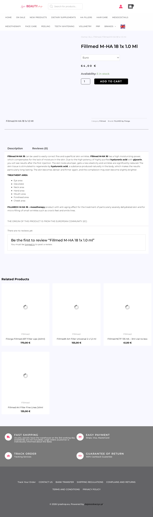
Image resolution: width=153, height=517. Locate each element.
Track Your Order (27, 482)
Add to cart (111, 81)
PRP (98, 26)
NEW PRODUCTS (38, 17)
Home (8, 17)
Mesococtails (120, 17)
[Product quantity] (85, 81)
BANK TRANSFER (65, 482)
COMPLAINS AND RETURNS (121, 482)
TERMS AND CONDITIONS (66, 489)
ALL (90, 37)
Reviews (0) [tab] (40, 148)
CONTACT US (46, 482)
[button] (114, 26)
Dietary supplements (63, 17)
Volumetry (85, 26)
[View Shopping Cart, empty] (130, 6)
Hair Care (102, 17)
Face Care (31, 26)
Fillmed (97, 37)
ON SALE (20, 17)
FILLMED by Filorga (122, 121)
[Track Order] (8, 455)
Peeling (45, 26)
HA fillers (86, 17)
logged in (30, 244)
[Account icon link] (121, 6)
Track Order (25, 453)
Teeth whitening (64, 26)
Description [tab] (15, 148)
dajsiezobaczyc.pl (94, 504)
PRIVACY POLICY (92, 489)
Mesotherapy (13, 26)
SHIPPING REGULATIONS (90, 482)
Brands (110, 26)
